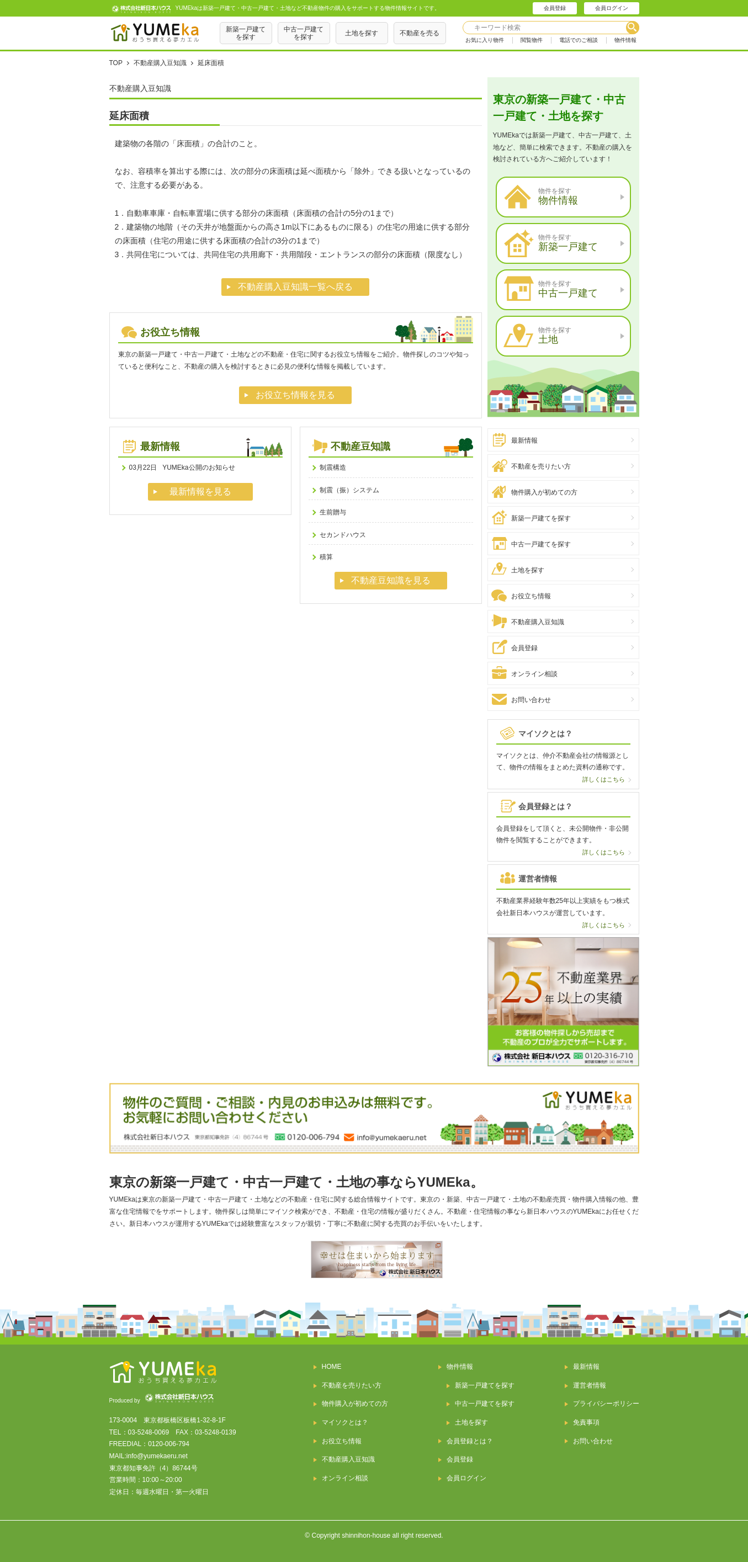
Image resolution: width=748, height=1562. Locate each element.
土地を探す (361, 33)
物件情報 (625, 40)
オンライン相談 (534, 674)
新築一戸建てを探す (246, 33)
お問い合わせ (531, 700)
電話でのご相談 (578, 40)
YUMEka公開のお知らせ (182, 467)
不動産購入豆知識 (537, 622)
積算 (326, 557)
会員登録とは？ (470, 1441)
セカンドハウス (343, 535)
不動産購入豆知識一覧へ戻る (295, 286)
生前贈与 (333, 512)
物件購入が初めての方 (544, 492)
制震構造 (333, 467)
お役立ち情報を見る (295, 395)
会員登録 (555, 8)
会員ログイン (611, 8)
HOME (332, 1366)
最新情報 (524, 440)
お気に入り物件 (484, 40)
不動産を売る (419, 33)
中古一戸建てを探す (303, 33)
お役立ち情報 (531, 596)
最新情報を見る (200, 491)
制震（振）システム (349, 490)
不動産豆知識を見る (391, 580)
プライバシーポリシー (606, 1403)
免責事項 (586, 1422)
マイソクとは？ (345, 1422)
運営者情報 (589, 1385)
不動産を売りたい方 (541, 466)
